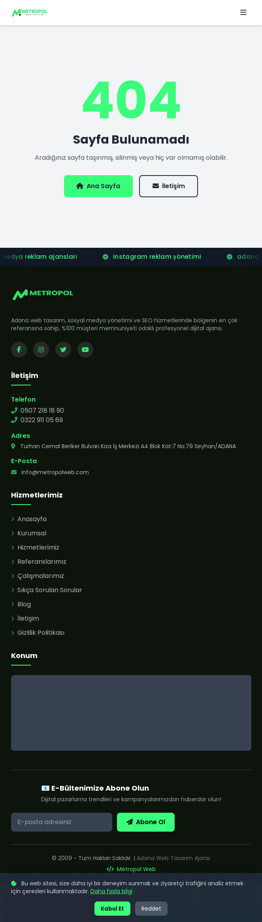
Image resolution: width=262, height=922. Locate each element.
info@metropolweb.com (50, 472)
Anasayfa (29, 519)
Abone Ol (145, 822)
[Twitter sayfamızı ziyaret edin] (63, 349)
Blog (21, 604)
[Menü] (243, 13)
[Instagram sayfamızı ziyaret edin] (41, 349)
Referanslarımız (38, 561)
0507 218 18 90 (37, 410)
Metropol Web (131, 869)
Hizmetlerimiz (35, 547)
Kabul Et (112, 909)
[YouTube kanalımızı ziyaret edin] (85, 349)
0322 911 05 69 (37, 420)
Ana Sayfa (98, 186)
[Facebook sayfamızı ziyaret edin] (19, 349)
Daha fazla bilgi (111, 891)
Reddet (151, 909)
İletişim (169, 186)
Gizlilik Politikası (37, 632)
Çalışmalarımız (37, 575)
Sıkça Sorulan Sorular (46, 590)
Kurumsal (28, 533)
